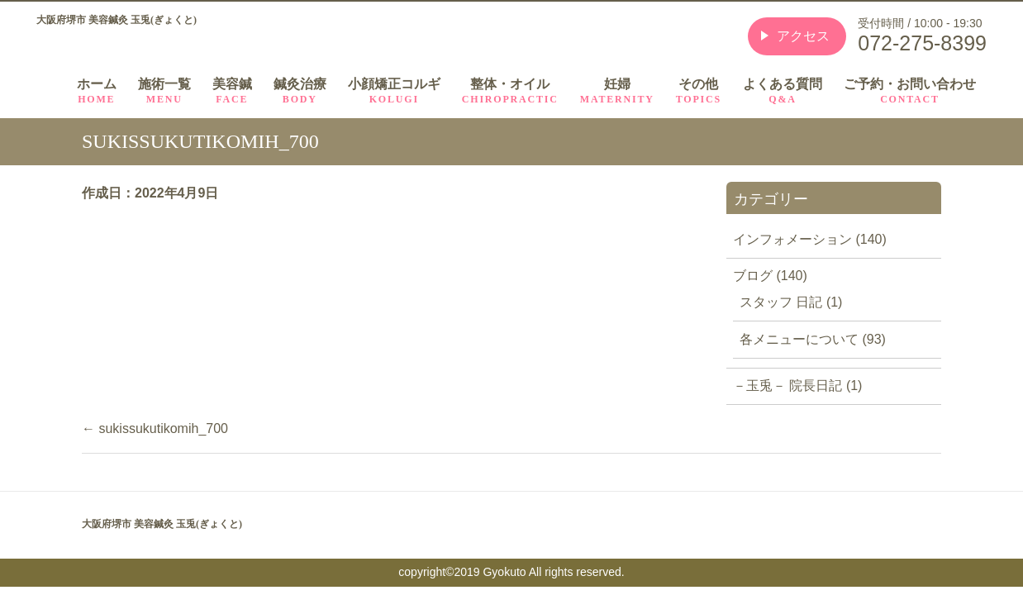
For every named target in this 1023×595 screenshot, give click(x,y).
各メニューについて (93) (813, 339)
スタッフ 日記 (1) (791, 302)
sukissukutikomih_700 (155, 428)
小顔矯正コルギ (394, 91)
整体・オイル (510, 91)
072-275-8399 (922, 43)
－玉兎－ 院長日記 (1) (797, 385)
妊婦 (617, 91)
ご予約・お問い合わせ (910, 91)
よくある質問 (782, 91)
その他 (698, 91)
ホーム (97, 91)
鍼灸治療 (300, 91)
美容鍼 (232, 91)
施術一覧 (164, 91)
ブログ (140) (770, 276)
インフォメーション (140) (810, 239)
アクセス (803, 36)
